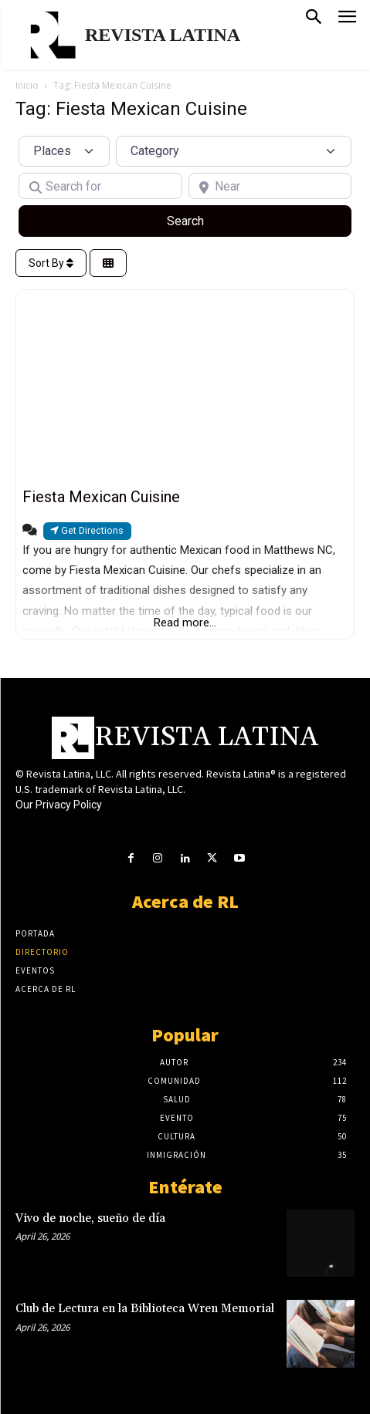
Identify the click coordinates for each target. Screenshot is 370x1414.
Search (203, 219)
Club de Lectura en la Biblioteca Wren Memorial (144, 1308)
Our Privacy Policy (58, 804)
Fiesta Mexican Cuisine (101, 497)
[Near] (270, 186)
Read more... (185, 622)
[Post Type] (64, 151)
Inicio (27, 85)
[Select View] (108, 263)
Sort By (51, 263)
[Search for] (100, 186)
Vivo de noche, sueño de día (90, 1218)
